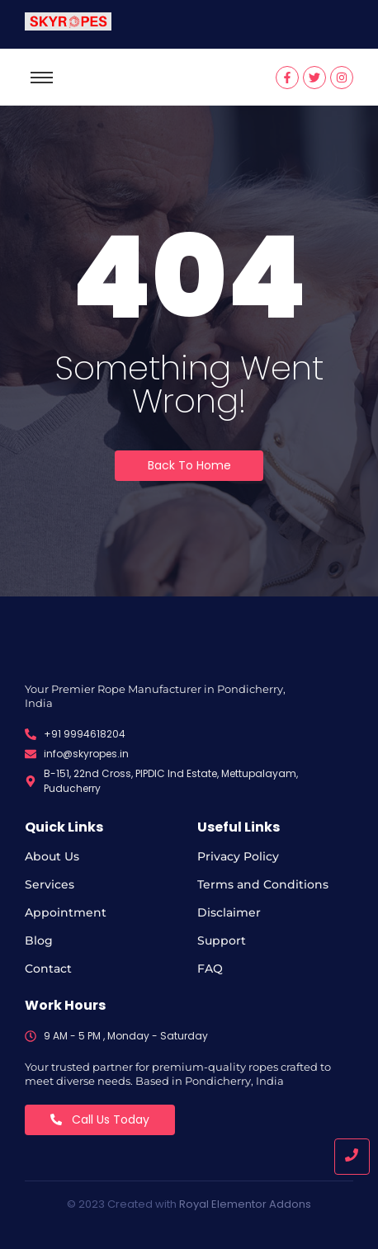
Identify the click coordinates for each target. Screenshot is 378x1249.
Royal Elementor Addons (245, 1204)
